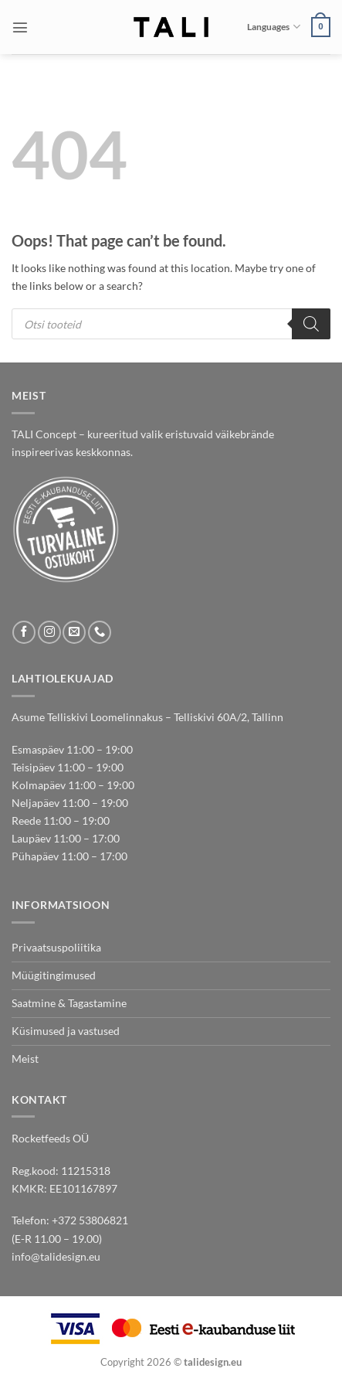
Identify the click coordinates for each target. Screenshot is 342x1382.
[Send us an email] (74, 632)
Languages (273, 26)
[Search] (311, 323)
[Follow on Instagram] (49, 632)
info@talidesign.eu (56, 1256)
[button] (20, 27)
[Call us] (99, 632)
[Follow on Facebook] (24, 632)
